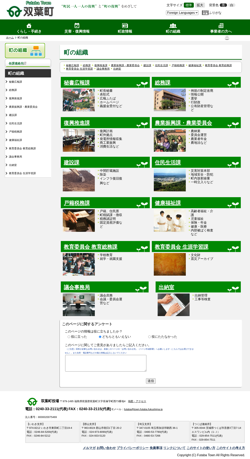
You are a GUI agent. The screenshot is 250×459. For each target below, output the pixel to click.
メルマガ (89, 448)
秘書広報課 (15, 81)
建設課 (13, 115)
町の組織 (173, 31)
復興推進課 (15, 98)
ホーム (10, 37)
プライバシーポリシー (133, 448)
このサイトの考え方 (230, 448)
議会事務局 (15, 156)
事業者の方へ (221, 31)
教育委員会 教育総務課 (22, 148)
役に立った (79, 336)
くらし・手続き (29, 31)
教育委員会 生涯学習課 (22, 173)
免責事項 (156, 448)
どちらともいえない (116, 336)
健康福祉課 (15, 140)
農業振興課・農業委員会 (23, 106)
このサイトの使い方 (201, 448)
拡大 (200, 5)
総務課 (13, 89)
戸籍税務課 (15, 131)
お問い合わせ (106, 448)
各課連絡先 (17, 63)
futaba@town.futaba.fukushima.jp (143, 409)
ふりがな (215, 12)
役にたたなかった (164, 336)
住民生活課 (15, 123)
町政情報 (125, 31)
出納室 (13, 165)
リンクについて (174, 448)
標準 (189, 5)
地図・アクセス (137, 401)
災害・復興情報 (77, 31)
